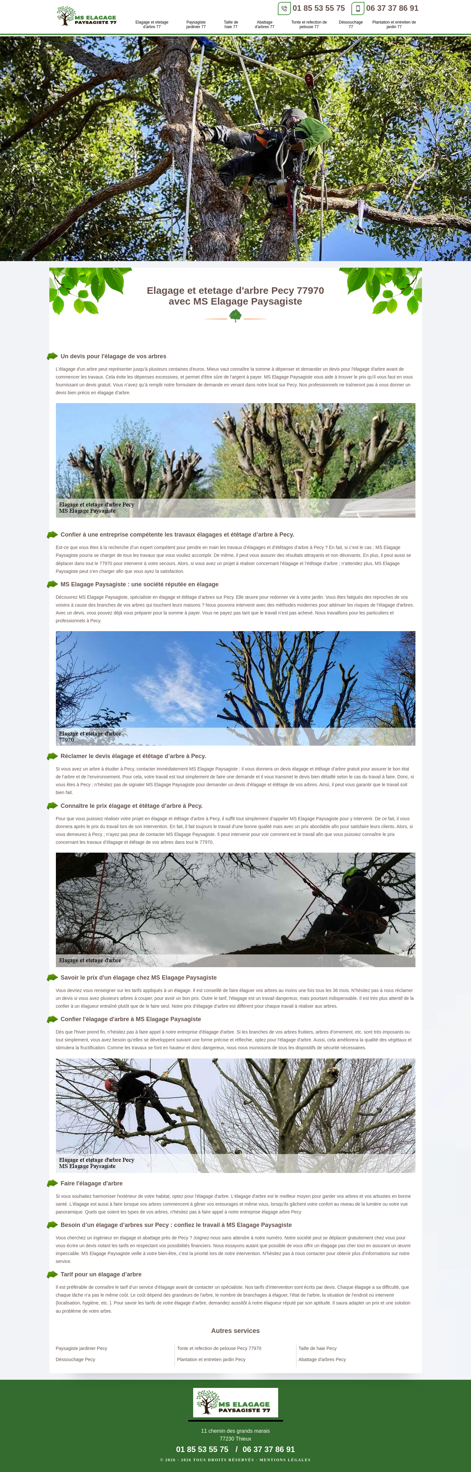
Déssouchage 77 (351, 24)
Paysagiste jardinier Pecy (81, 1348)
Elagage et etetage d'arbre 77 (151, 24)
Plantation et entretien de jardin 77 (394, 24)
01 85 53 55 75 (319, 8)
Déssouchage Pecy (75, 1359)
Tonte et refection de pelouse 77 (309, 24)
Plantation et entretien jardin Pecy (211, 1359)
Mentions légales (285, 1460)
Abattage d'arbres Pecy (322, 1359)
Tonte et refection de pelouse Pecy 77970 (219, 1348)
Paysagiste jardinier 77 (196, 24)
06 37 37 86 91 (392, 8)
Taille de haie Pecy (317, 1348)
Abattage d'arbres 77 (265, 24)
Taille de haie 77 (231, 24)
